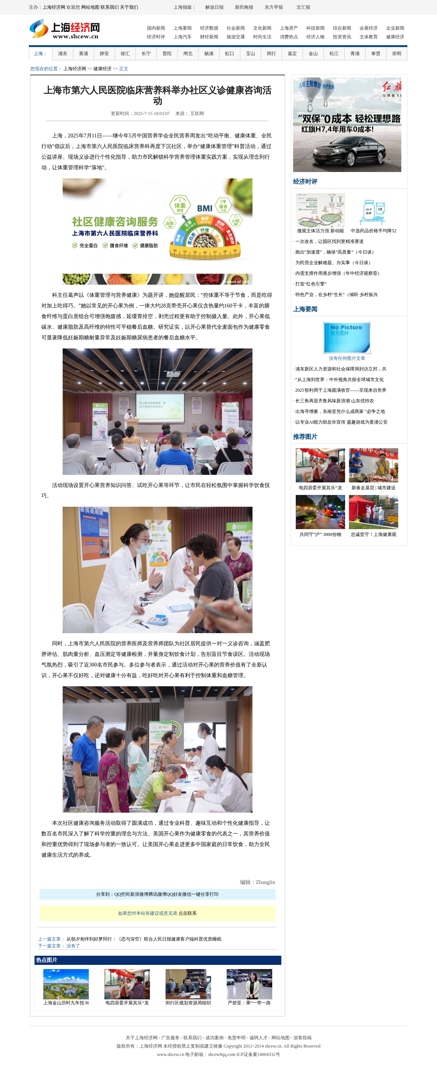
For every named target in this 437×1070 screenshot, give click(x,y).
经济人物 (315, 36)
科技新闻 (315, 28)
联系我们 (110, 7)
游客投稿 (302, 1037)
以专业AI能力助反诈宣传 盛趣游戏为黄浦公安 (341, 422)
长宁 (146, 53)
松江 (334, 53)
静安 (104, 53)
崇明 (396, 53)
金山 (313, 53)
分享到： (105, 894)
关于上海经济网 (142, 1037)
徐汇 (125, 53)
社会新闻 (236, 28)
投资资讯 (342, 36)
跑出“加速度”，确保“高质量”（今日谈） (335, 252)
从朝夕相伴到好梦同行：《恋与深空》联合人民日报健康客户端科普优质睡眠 (143, 939)
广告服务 (170, 1037)
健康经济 (395, 36)
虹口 (229, 53)
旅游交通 (236, 36)
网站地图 (90, 7)
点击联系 (187, 913)
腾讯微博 (157, 894)
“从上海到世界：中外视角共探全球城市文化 (339, 379)
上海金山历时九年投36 (66, 1002)
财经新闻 (209, 36)
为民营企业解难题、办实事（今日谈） (334, 262)
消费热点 (289, 36)
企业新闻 (395, 28)
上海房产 (289, 28)
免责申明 (236, 1037)
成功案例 (214, 1037)
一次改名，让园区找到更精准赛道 (329, 241)
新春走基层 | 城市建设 (374, 487)
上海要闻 (183, 28)
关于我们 (129, 7)
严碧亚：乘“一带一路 (249, 1002)
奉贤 (375, 53)
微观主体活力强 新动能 (320, 230)
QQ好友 (174, 894)
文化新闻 (262, 28)
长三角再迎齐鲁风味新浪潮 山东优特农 (334, 400)
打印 (214, 894)
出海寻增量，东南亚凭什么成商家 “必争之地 (340, 411)
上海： (40, 53)
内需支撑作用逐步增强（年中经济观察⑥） (338, 273)
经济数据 (209, 28)
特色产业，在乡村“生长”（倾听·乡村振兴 (336, 294)
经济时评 (156, 36)
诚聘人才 (258, 1037)
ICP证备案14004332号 (258, 1054)
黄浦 (83, 53)
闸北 (187, 53)
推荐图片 (305, 436)
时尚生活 (262, 36)
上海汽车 (183, 36)
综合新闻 (342, 28)
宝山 (250, 53)
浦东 (62, 53)
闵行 (271, 53)
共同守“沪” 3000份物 (320, 534)
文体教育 (369, 36)
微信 (186, 894)
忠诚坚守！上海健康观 (373, 534)
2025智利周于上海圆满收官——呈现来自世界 (341, 390)
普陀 (167, 53)
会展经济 (369, 28)
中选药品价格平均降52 (373, 230)
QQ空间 (122, 894)
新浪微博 (139, 894)
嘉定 (292, 53)
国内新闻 (156, 28)
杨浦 (208, 53)
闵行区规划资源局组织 (188, 1002)
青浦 (355, 53)
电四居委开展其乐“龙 (127, 1002)
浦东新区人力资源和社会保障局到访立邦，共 (341, 369)
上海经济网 (54, 7)
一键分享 (200, 894)
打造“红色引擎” (311, 284)
